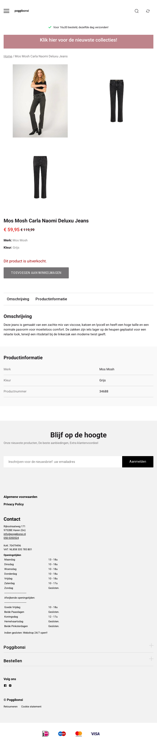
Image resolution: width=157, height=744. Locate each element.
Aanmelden (137, 461)
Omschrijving (18, 299)
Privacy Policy (14, 504)
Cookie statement (31, 706)
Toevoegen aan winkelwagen (36, 273)
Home (8, 56)
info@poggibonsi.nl (15, 534)
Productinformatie (51, 299)
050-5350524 (11, 537)
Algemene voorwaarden (20, 497)
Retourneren (11, 706)
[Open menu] (6, 11)
